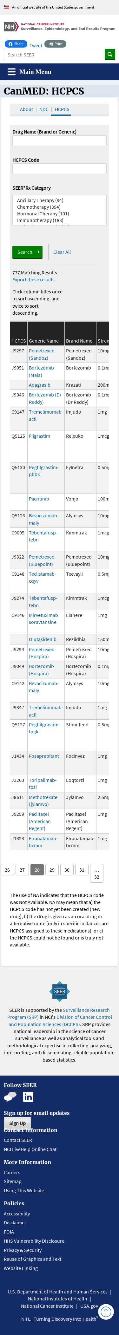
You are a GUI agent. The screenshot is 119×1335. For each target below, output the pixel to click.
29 (52, 870)
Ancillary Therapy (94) (60, 200)
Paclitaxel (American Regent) (40, 821)
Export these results (33, 279)
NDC (44, 109)
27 (22, 870)
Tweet (36, 45)
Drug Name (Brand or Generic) (44, 131)
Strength (107, 340)
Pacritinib (39, 498)
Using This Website (24, 1190)
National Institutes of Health (57, 1298)
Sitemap (13, 1181)
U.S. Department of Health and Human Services (58, 1291)
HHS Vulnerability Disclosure (34, 1241)
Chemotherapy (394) (60, 207)
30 (66, 870)
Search (24, 252)
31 (81, 870)
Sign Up (17, 1123)
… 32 (96, 873)
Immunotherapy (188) (60, 220)
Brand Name (79, 340)
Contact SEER (18, 1140)
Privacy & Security (23, 1250)
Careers (12, 1172)
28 (37, 870)
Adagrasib (39, 385)
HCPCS (62, 109)
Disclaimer (15, 1222)
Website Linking (21, 1268)
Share (18, 43)
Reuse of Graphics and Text (32, 1259)
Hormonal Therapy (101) (60, 213)
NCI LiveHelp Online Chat (30, 1149)
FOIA (9, 1231)
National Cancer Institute (47, 1306)
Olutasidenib (42, 639)
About (26, 109)
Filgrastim (39, 436)
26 (7, 870)
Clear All (62, 252)
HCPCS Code (25, 160)
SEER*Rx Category (31, 188)
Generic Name (44, 340)
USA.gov (89, 1306)
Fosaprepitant (44, 756)
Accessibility (17, 1213)
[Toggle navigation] (29, 72)
